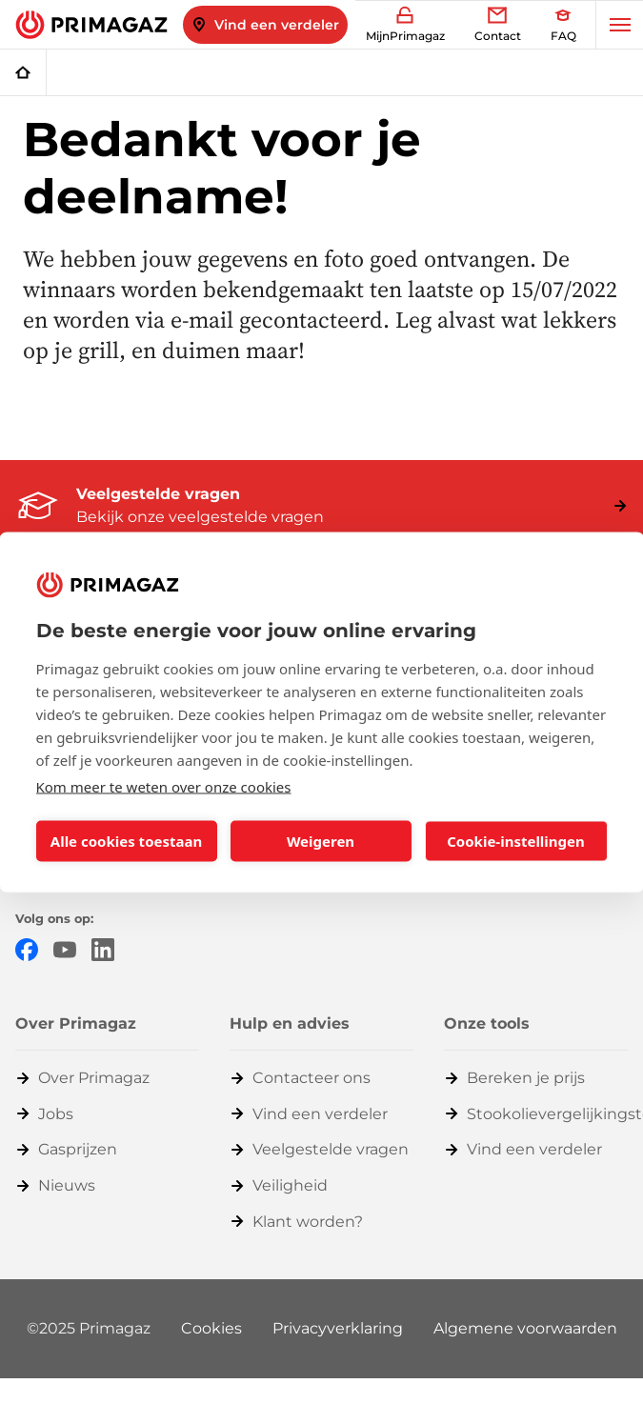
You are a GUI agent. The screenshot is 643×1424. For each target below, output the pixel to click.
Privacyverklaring (337, 1328)
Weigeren (320, 841)
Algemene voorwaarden (525, 1328)
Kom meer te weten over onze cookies (163, 785)
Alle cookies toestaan (126, 841)
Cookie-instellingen (516, 841)
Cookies (211, 1328)
